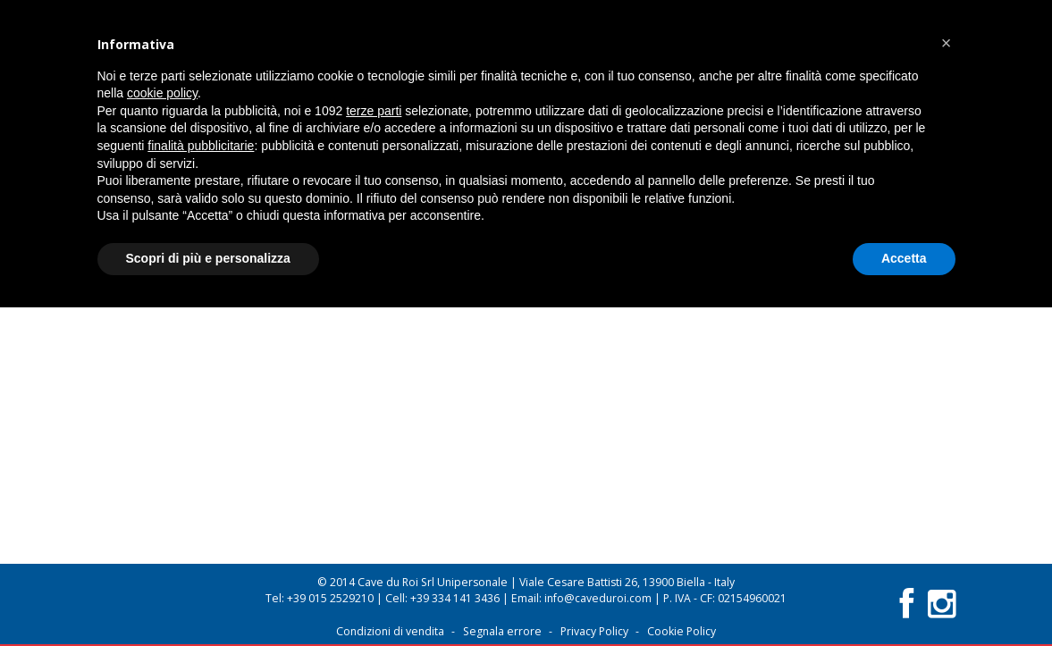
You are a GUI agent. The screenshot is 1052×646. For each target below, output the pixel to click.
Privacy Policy (594, 631)
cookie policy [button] (162, 93)
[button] (946, 43)
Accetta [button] (904, 258)
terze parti (373, 111)
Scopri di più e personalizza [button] (208, 258)
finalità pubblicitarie (200, 145)
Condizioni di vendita (390, 631)
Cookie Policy (681, 631)
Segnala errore (502, 631)
